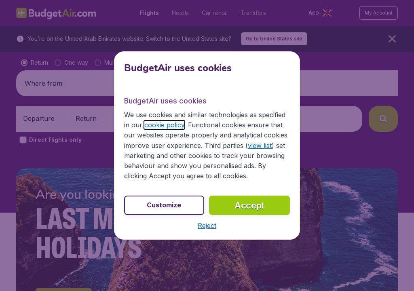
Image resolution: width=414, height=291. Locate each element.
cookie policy (164, 125)
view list (260, 145)
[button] (207, 225)
